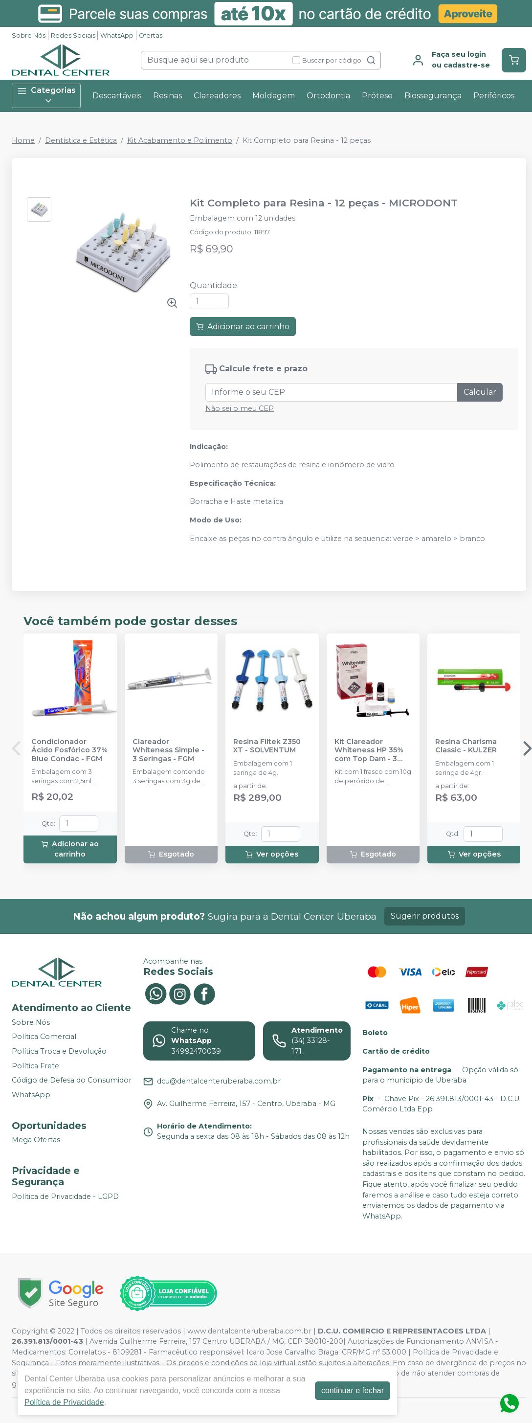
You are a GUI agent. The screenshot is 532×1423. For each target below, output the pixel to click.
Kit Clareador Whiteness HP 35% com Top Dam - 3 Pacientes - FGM (368, 750)
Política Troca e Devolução (59, 1051)
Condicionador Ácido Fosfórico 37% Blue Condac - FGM (69, 750)
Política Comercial (44, 1037)
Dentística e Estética (81, 140)
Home (23, 140)
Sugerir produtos (425, 916)
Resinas (167, 95)
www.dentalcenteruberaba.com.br (249, 1331)
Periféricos (493, 95)
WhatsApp (116, 35)
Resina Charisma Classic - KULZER (466, 746)
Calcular (480, 392)
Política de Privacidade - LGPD (65, 1196)
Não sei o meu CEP (239, 408)
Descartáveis (116, 95)
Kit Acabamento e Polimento (179, 140)
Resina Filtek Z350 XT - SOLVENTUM (267, 746)
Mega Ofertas (36, 1140)
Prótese (377, 95)
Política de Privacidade (64, 1402)
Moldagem (273, 95)
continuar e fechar (352, 1390)
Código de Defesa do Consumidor (72, 1080)
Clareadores (217, 95)
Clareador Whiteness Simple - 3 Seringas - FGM (168, 750)
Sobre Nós (28, 35)
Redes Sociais (73, 35)
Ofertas (150, 35)
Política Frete (35, 1066)
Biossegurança (433, 95)
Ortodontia (328, 95)
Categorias (46, 96)
